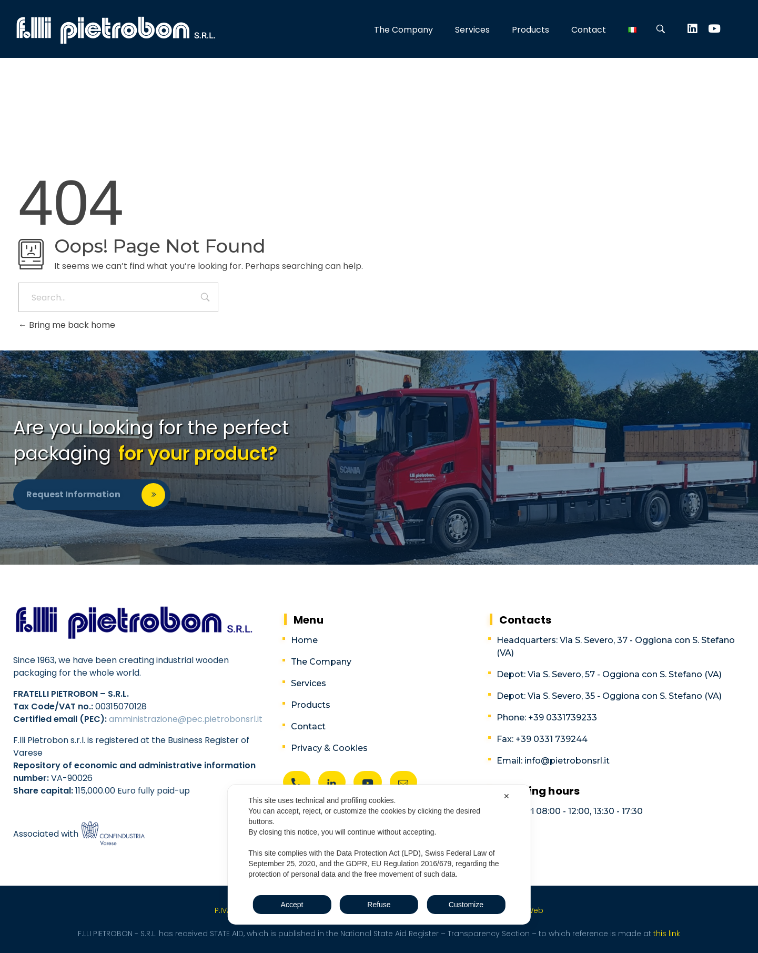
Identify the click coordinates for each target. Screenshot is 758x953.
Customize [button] (466, 904)
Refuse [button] (378, 904)
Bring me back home (66, 325)
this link (665, 933)
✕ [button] (506, 796)
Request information (73, 494)
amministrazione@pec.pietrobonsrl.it (185, 719)
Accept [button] (292, 904)
